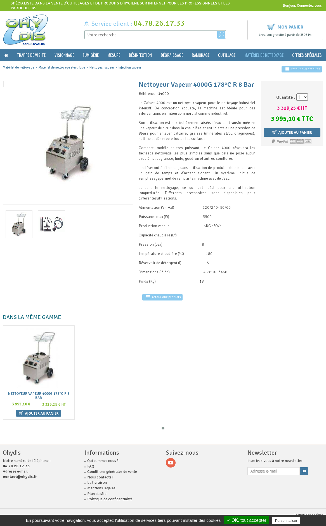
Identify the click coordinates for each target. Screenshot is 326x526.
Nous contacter (100, 474)
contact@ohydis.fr (20, 473)
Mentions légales (101, 485)
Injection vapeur (130, 67)
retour (302, 69)
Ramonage (200, 55)
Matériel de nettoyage (264, 55)
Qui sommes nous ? (103, 457)
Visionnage (64, 55)
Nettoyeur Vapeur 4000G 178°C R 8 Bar (38, 396)
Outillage (226, 55)
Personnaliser (286, 520)
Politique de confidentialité (110, 496)
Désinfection (140, 55)
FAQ (90, 463)
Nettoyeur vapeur (101, 67)
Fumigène (91, 55)
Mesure (113, 55)
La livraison (97, 479)
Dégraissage (172, 55)
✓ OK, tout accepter (246, 520)
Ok (303, 468)
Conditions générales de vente (112, 468)
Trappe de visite (31, 55)
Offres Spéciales (307, 55)
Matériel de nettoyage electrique (62, 67)
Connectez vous (309, 5)
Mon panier (285, 26)
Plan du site (97, 490)
